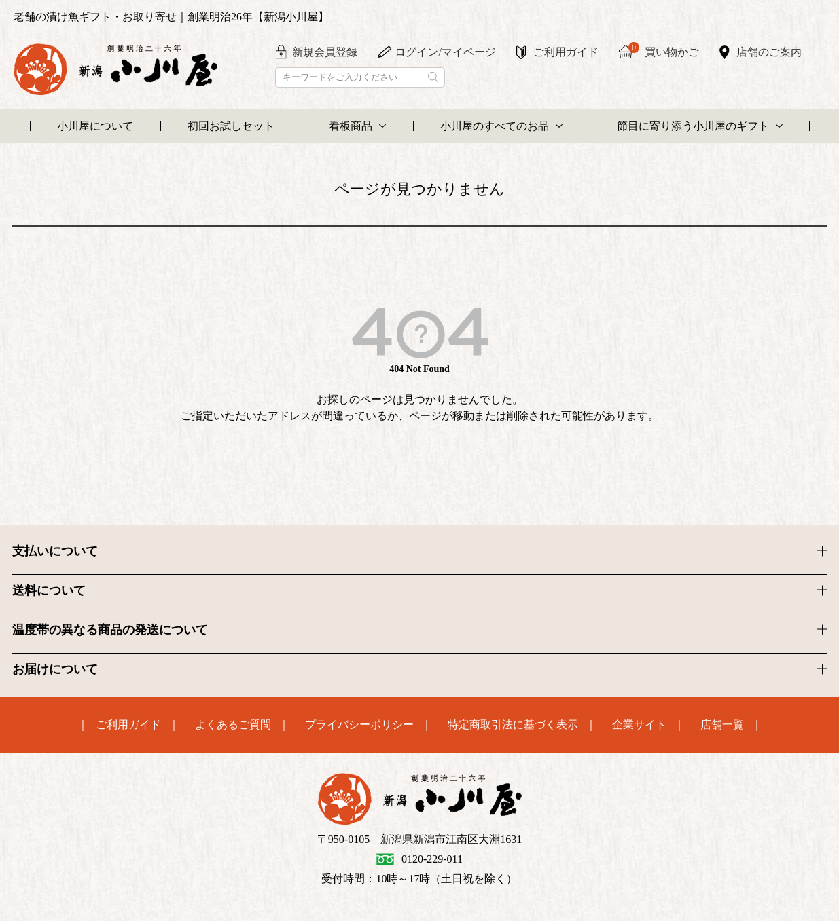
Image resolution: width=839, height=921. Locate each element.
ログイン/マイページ (445, 52)
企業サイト (639, 724)
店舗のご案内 (769, 52)
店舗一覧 (722, 724)
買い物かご (663, 50)
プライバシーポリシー (359, 724)
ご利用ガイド (566, 52)
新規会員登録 (324, 52)
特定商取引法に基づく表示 (513, 724)
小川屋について (95, 126)
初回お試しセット (231, 126)
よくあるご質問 (233, 724)
